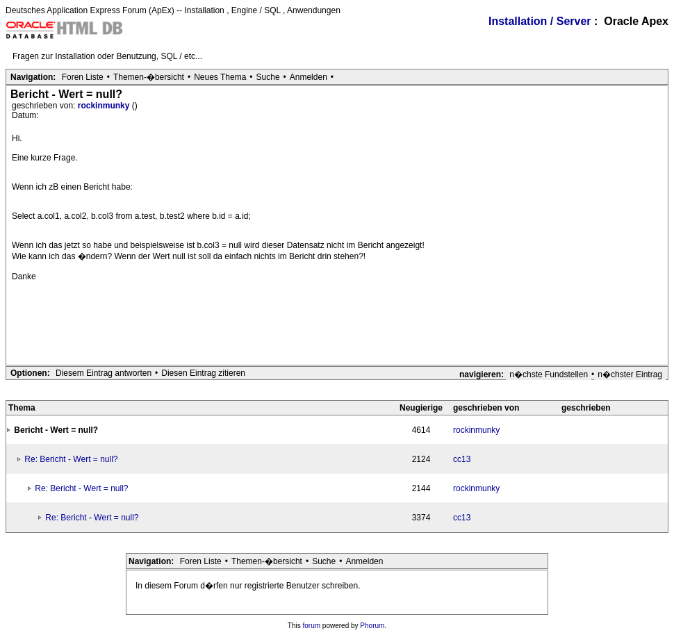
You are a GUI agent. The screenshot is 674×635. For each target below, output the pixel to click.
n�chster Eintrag (630, 374)
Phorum (372, 625)
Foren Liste (83, 77)
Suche (268, 77)
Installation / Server (539, 21)
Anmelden (308, 77)
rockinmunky (105, 105)
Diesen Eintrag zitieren (203, 373)
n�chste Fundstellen (548, 374)
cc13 (461, 459)
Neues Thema (220, 77)
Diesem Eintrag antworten (103, 373)
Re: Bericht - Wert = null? (70, 459)
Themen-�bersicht (148, 77)
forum (312, 625)
